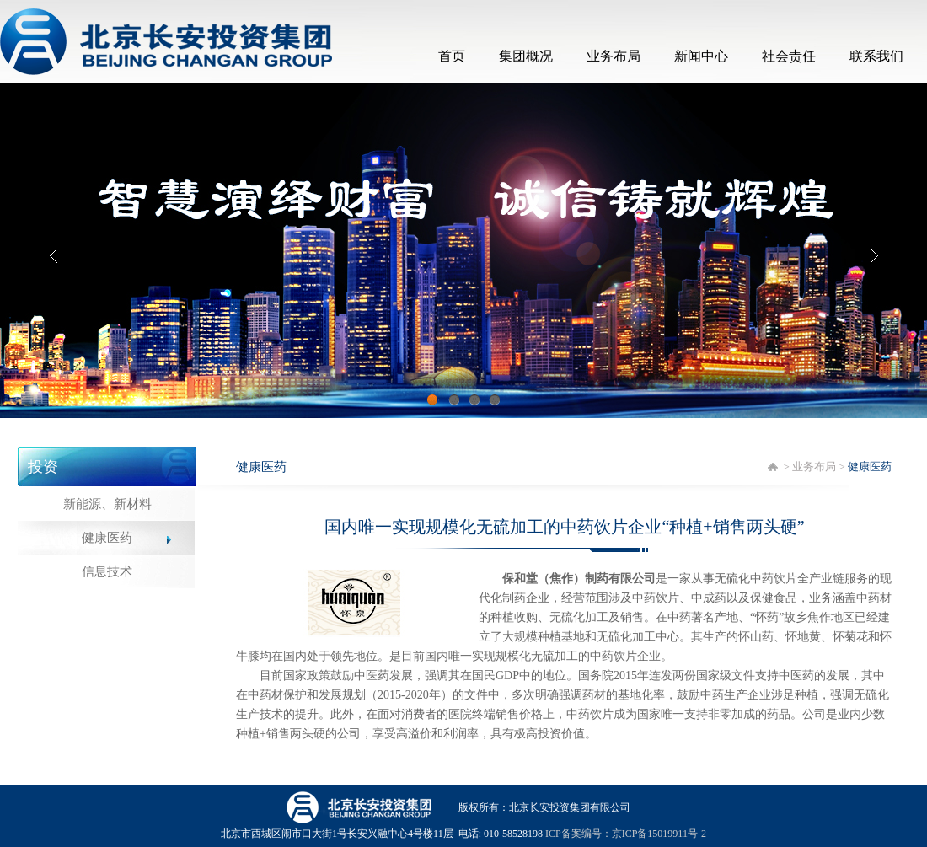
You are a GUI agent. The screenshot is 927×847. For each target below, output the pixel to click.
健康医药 (107, 537)
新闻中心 (701, 56)
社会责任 (789, 56)
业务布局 (613, 56)
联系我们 (876, 56)
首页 (451, 56)
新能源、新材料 (107, 504)
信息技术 (107, 571)
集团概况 (526, 56)
